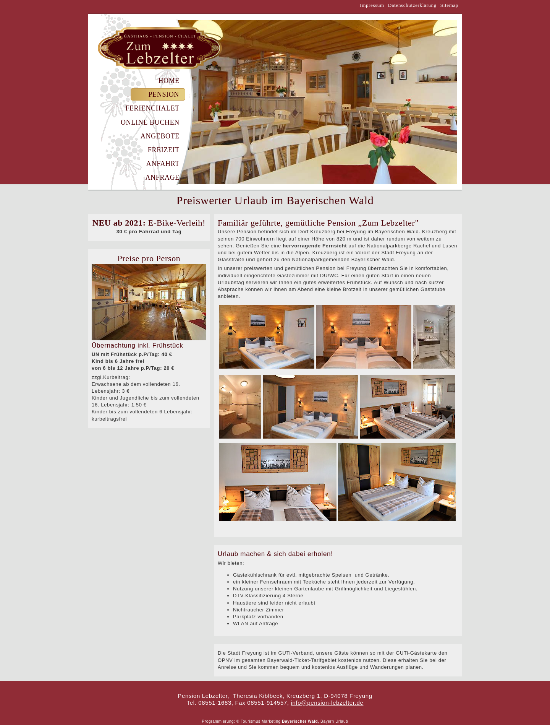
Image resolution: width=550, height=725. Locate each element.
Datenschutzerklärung (412, 5)
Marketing (271, 721)
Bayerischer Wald (300, 721)
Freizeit (164, 150)
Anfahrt (163, 163)
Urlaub (341, 721)
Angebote (160, 136)
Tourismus (250, 721)
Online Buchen (150, 122)
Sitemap (449, 5)
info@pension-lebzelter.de (327, 702)
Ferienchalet (152, 108)
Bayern (327, 721)
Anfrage (162, 177)
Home (169, 81)
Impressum (372, 5)
